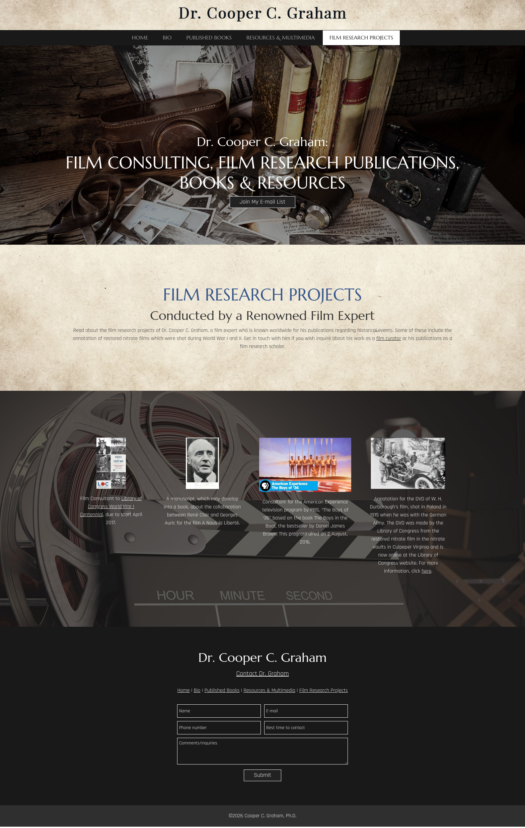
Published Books (221, 690)
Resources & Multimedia (269, 690)
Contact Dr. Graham (262, 673)
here (426, 571)
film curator (388, 338)
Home (183, 690)
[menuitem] (140, 37)
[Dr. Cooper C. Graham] (262, 15)
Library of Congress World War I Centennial (111, 506)
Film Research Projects (323, 690)
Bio (197, 690)
